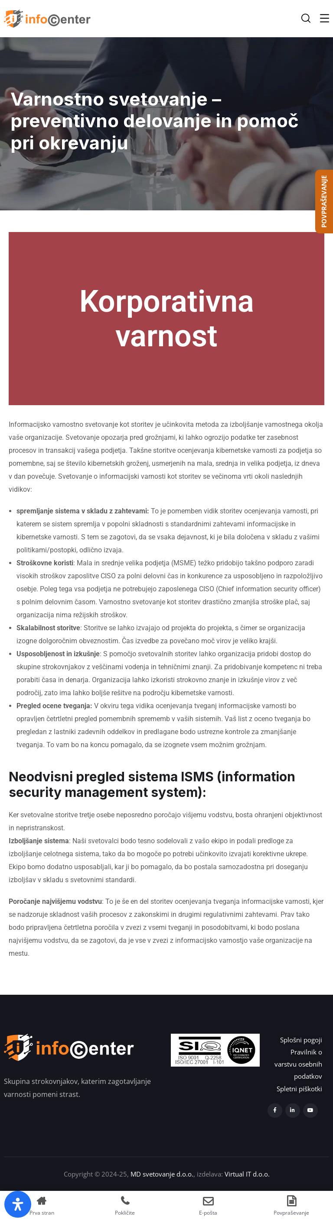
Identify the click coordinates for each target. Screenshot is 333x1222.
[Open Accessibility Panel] (17, 1204)
